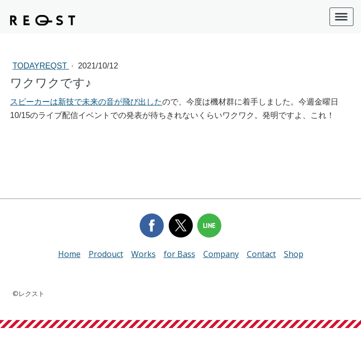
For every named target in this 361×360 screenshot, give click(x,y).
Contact (261, 254)
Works (143, 254)
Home (69, 254)
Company (221, 254)
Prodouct (106, 254)
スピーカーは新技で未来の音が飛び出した (86, 102)
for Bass (179, 254)
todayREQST (41, 66)
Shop (293, 254)
